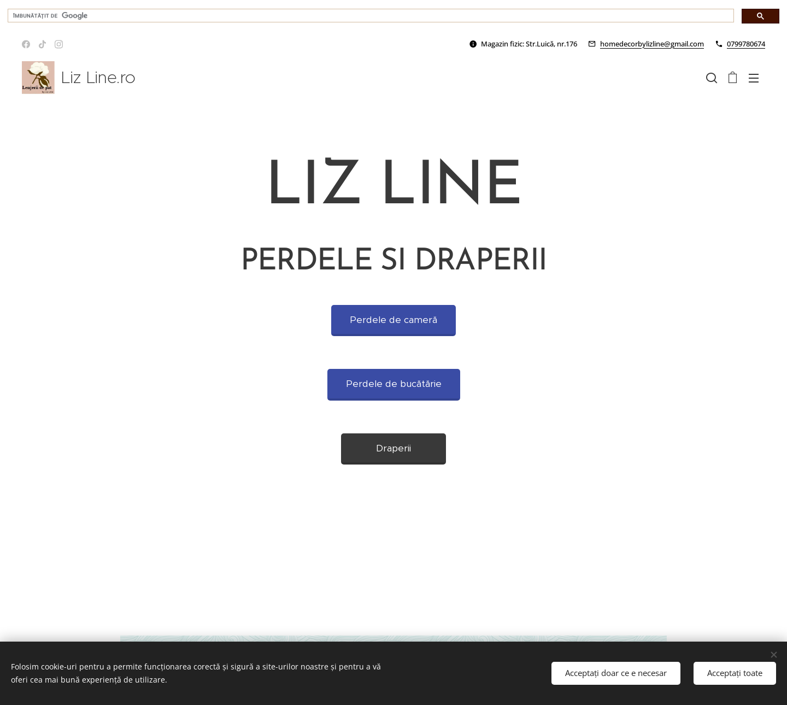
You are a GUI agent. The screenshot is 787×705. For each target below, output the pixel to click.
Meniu (754, 78)
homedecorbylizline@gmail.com (652, 44)
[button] (711, 77)
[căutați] (369, 16)
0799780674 (746, 44)
